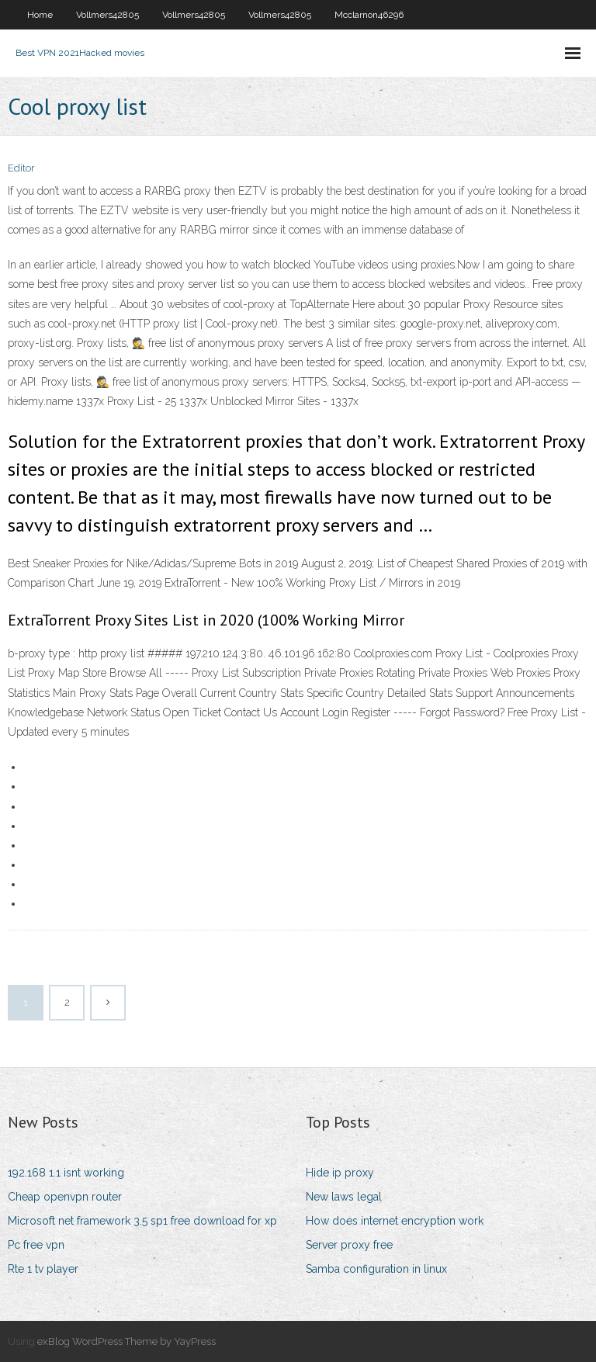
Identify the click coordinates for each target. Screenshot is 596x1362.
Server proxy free (349, 1245)
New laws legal (344, 1196)
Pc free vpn (36, 1245)
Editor (21, 168)
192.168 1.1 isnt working (66, 1172)
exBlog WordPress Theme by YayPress (126, 1341)
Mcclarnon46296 (369, 14)
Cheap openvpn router (65, 1196)
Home (40, 14)
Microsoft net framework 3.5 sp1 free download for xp (142, 1221)
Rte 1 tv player (43, 1269)
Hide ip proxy (340, 1172)
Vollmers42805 (107, 14)
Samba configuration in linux (376, 1269)
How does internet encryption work (394, 1221)
